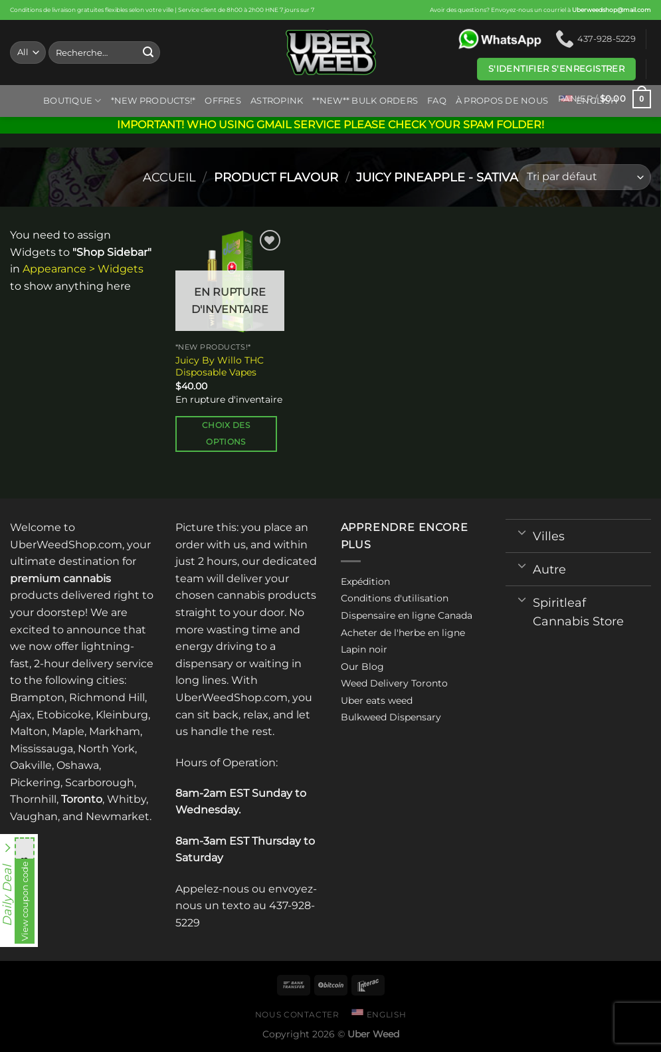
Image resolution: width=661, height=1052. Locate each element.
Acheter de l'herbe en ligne (403, 633)
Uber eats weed (377, 700)
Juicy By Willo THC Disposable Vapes (219, 366)
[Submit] (148, 52)
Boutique (72, 100)
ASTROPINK (276, 101)
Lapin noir (364, 649)
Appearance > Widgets (83, 269)
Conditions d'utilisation (394, 598)
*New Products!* (153, 101)
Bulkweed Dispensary (391, 717)
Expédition (365, 581)
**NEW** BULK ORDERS (365, 101)
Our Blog (362, 667)
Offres (223, 101)
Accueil (169, 177)
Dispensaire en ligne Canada (406, 615)
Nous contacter (297, 1014)
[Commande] (584, 177)
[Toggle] (522, 531)
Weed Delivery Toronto (394, 683)
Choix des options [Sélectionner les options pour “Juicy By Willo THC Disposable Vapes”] (226, 434)
